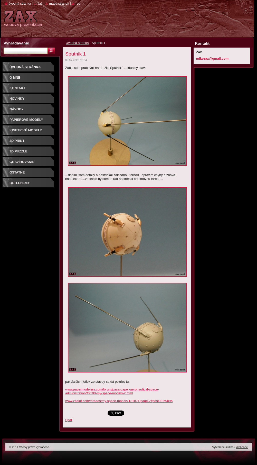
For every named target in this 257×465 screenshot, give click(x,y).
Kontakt (17, 88)
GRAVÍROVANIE (21, 162)
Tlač (40, 3)
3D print (16, 141)
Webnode (242, 447)
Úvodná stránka (77, 43)
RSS (77, 3)
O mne (14, 77)
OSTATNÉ (17, 172)
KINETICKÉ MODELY (25, 130)
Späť (68, 420)
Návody (16, 109)
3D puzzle (18, 151)
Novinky (16, 99)
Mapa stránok (59, 3)
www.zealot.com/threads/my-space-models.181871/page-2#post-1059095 (119, 401)
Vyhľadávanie (16, 43)
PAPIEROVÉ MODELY (26, 120)
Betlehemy (19, 183)
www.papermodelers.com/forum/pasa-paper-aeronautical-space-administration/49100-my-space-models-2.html (112, 391)
